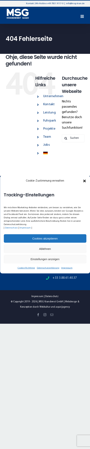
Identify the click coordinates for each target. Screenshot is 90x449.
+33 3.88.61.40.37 (65, 277)
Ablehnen (45, 248)
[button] (84, 181)
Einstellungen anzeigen (45, 259)
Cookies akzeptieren (45, 238)
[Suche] (66, 138)
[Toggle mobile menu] (82, 16)
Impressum (25, 228)
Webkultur (45, 307)
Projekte (49, 129)
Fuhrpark (49, 120)
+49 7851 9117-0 (55, 3)
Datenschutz (11, 228)
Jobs (46, 145)
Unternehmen (53, 96)
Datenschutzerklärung (48, 268)
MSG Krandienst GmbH (51, 301)
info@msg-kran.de (75, 3)
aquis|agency (63, 307)
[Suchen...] (73, 138)
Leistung (49, 112)
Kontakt (49, 104)
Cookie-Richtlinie (26, 268)
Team (47, 137)
